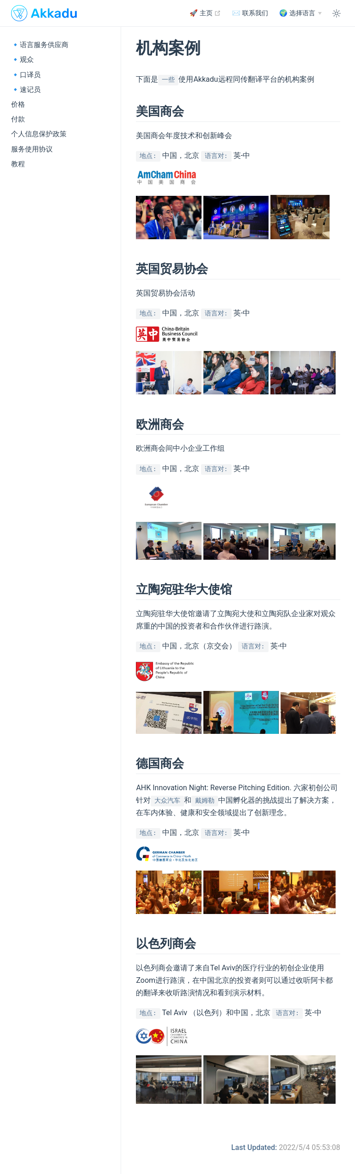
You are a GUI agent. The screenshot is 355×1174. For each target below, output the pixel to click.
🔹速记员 (26, 89)
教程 (18, 164)
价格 (18, 104)
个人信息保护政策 (39, 134)
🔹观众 (22, 59)
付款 (18, 119)
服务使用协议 (32, 149)
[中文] (300, 13)
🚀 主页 (205, 13)
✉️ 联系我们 (250, 13)
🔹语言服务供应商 (39, 45)
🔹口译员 (26, 75)
